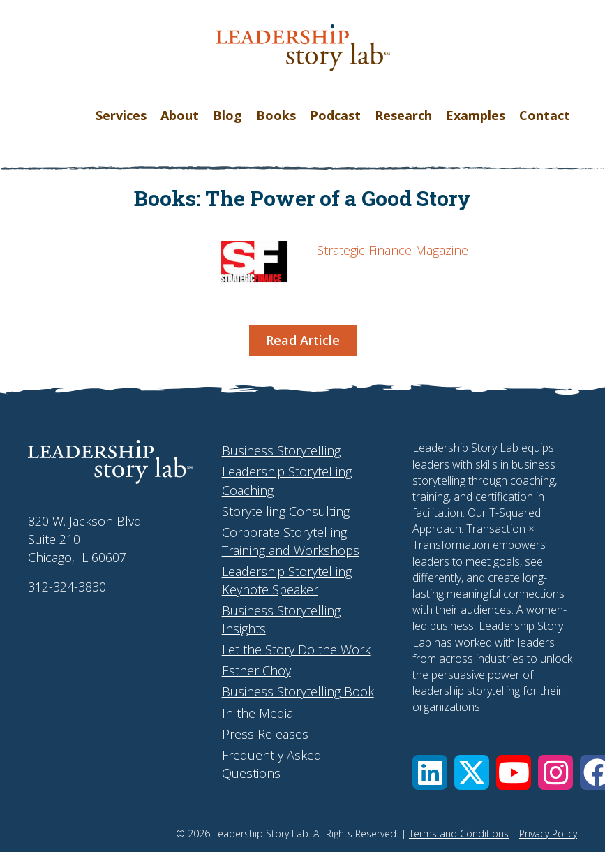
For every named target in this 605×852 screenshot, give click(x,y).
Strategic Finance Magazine (392, 250)
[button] (429, 772)
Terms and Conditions (459, 833)
